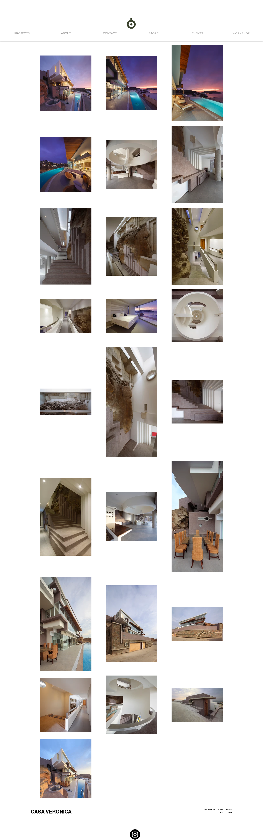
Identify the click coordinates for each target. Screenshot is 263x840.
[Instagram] (135, 834)
